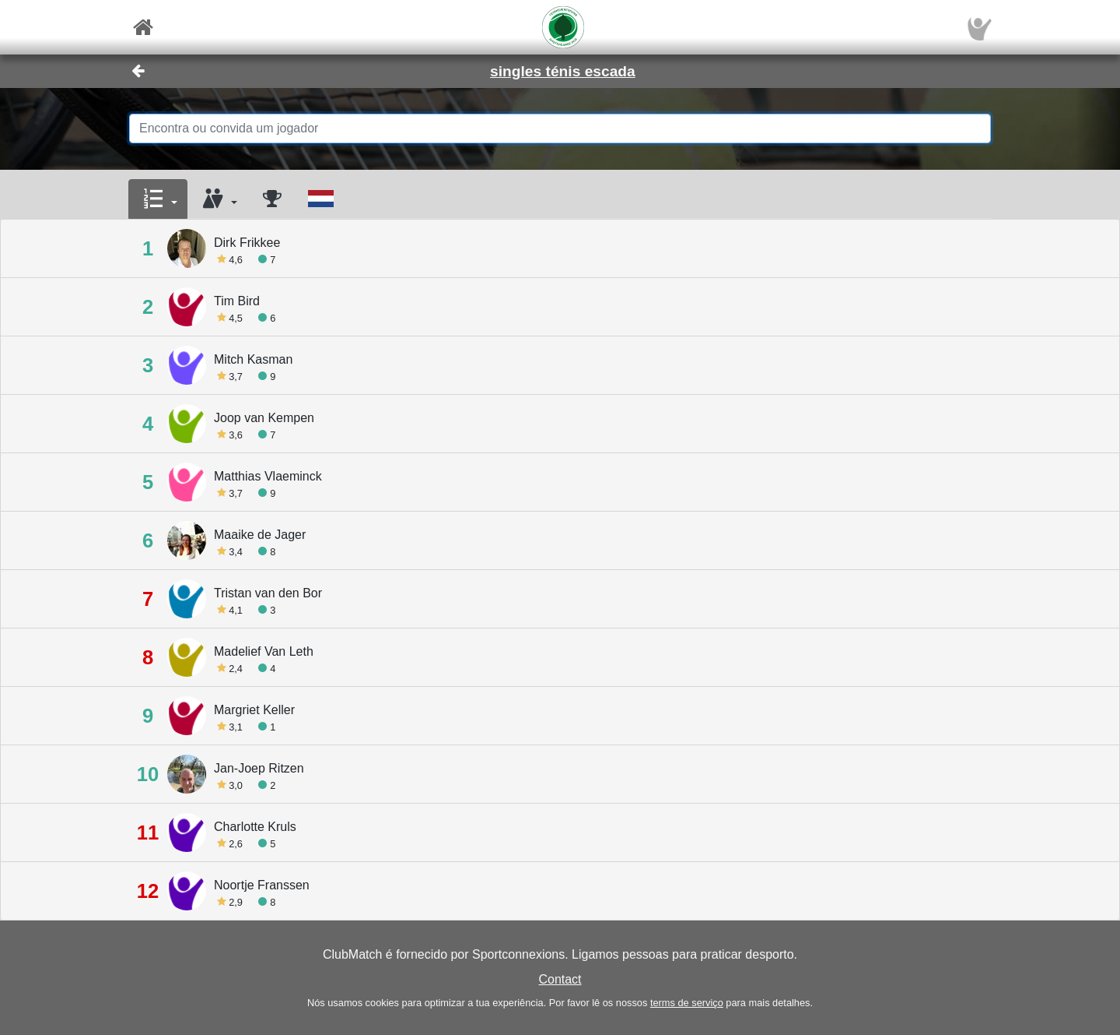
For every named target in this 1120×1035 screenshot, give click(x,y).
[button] (157, 199)
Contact (559, 979)
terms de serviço (686, 1003)
